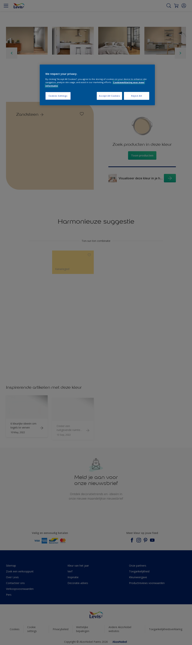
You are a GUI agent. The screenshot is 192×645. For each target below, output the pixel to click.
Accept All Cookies (109, 95)
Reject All (136, 95)
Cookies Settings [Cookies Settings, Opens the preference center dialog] (58, 95)
